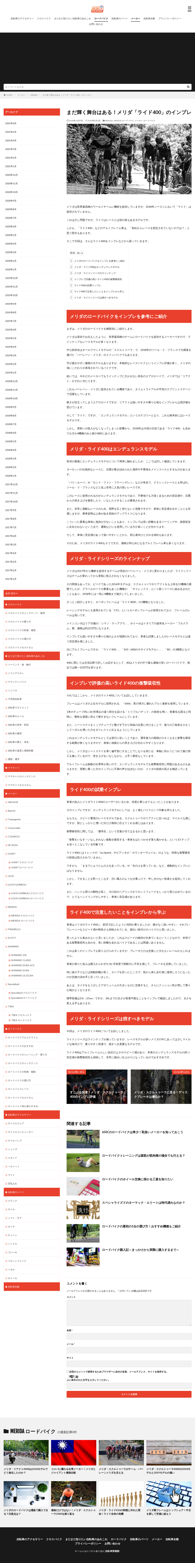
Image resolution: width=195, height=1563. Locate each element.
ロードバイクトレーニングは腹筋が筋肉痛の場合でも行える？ (143, 1155)
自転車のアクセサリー (22, 18)
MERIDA (34, 95)
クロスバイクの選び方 (19, 638)
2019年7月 (10, 321)
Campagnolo (14, 819)
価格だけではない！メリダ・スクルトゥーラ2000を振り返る (73, 1512)
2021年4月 (10, 140)
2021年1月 (10, 166)
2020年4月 (10, 243)
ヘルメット (13, 1166)
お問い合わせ (96, 24)
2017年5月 (10, 544)
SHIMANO (13, 946)
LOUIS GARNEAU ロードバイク (27, 898)
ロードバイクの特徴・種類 (22, 1071)
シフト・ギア (15, 1217)
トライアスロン (16, 673)
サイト (70, 1358)
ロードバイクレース (18, 1089)
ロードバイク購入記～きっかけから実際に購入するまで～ (140, 1250)
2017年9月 (10, 510)
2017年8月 (10, 518)
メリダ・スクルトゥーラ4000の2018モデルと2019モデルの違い (168, 1470)
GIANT (11, 853)
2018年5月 (10, 441)
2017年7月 (10, 527)
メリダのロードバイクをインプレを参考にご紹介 (97, 261)
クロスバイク (44, 18)
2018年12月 (11, 381)
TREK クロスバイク (21, 1015)
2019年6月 (10, 329)
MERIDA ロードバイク (124, 120)
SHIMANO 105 (19, 955)
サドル (11, 1209)
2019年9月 (10, 303)
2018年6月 (10, 432)
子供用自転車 (15, 699)
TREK (11, 1006)
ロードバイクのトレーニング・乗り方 (27, 1054)
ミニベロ (12, 690)
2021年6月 (10, 123)
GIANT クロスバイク (22, 862)
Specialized (13, 984)
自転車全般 (149, 18)
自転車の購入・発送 (18, 741)
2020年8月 (10, 209)
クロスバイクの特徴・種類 (22, 630)
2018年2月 (10, 467)
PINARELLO (14, 929)
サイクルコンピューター (20, 1132)
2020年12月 (11, 174)
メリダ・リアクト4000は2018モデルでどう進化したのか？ (26, 1470)
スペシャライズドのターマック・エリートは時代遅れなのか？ (143, 1202)
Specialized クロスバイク (24, 992)
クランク (12, 1200)
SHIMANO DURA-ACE (23, 965)
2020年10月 (11, 192)
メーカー (135, 18)
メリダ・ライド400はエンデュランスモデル (95, 267)
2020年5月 (10, 235)
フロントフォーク (17, 1260)
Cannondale (14, 827)
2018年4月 (10, 450)
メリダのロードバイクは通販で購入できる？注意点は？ (26, 1512)
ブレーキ (12, 1252)
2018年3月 (10, 458)
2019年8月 (10, 312)
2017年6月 (10, 536)
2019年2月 (10, 364)
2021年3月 (10, 149)
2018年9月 (10, 407)
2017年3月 (10, 561)
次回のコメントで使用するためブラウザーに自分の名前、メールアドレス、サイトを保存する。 (118, 1372)
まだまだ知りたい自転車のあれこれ (72, 18)
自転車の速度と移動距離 (20, 750)
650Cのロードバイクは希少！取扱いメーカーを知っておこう (142, 1132)
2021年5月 (10, 131)
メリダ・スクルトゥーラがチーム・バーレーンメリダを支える (121, 1470)
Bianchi (11, 810)
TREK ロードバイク (21, 1020)
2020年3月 (10, 252)
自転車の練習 (15, 733)
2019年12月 (11, 278)
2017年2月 (10, 570)
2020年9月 (10, 200)
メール (71, 1344)
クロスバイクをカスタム (20, 647)
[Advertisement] (98, 59)
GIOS (11, 876)
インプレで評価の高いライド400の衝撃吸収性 (96, 279)
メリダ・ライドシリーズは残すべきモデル (94, 297)
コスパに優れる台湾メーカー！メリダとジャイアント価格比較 (73, 1470)
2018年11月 (11, 389)
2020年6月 (10, 226)
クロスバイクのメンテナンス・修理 (26, 613)
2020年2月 (10, 260)
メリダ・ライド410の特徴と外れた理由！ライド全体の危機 (119, 1512)
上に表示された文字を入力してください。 (88, 1380)
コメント (71, 1297)
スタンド (12, 1157)
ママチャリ (13, 767)
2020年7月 (10, 217)
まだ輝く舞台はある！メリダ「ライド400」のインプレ (67, 95)
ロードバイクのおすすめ (20, 1046)
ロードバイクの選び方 (19, 1080)
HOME (9, 95)
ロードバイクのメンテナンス (23, 1063)
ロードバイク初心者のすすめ (23, 1106)
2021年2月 (10, 157)
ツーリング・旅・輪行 (19, 664)
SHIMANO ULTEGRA (22, 975)
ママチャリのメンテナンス (22, 776)
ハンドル (12, 1243)
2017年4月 (10, 553)
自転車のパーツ (119, 18)
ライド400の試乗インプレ (85, 285)
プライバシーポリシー (169, 18)
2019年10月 (11, 295)
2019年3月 (10, 355)
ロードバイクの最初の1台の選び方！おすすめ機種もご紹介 (141, 1226)
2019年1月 (10, 372)
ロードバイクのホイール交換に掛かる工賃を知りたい (137, 1179)
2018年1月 (10, 475)
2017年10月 (11, 501)
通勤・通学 (13, 759)
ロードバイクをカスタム (20, 1097)
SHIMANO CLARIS (21, 960)
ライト (11, 1174)
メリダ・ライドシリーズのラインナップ (93, 273)
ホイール (12, 1278)
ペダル (11, 1269)
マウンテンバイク (17, 681)
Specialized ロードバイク (24, 997)
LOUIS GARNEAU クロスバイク (27, 893)
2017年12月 (11, 484)
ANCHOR (13, 802)
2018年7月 (10, 424)
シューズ (12, 1149)
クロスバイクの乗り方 (19, 621)
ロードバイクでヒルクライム (23, 1037)
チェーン (12, 1235)
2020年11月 (11, 183)
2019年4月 (10, 346)
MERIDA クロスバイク (22, 915)
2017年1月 (10, 578)
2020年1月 (10, 269)
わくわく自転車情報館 (108, 1551)
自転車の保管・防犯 (18, 724)
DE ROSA (13, 845)
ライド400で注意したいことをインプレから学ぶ (97, 291)
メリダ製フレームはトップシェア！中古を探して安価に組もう (168, 1512)
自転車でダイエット (18, 707)
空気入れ (12, 1183)
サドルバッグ (15, 1140)
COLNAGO (14, 836)
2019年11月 (11, 286)
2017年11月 (11, 493)
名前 (70, 1330)
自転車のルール (16, 716)
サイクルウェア (16, 1123)
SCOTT (12, 937)
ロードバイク (101, 18)
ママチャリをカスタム (19, 784)
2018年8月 (10, 415)
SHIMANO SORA (20, 970)
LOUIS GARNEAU (17, 884)
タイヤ (11, 1226)
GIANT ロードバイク (22, 867)
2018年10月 (11, 398)
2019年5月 (10, 338)
